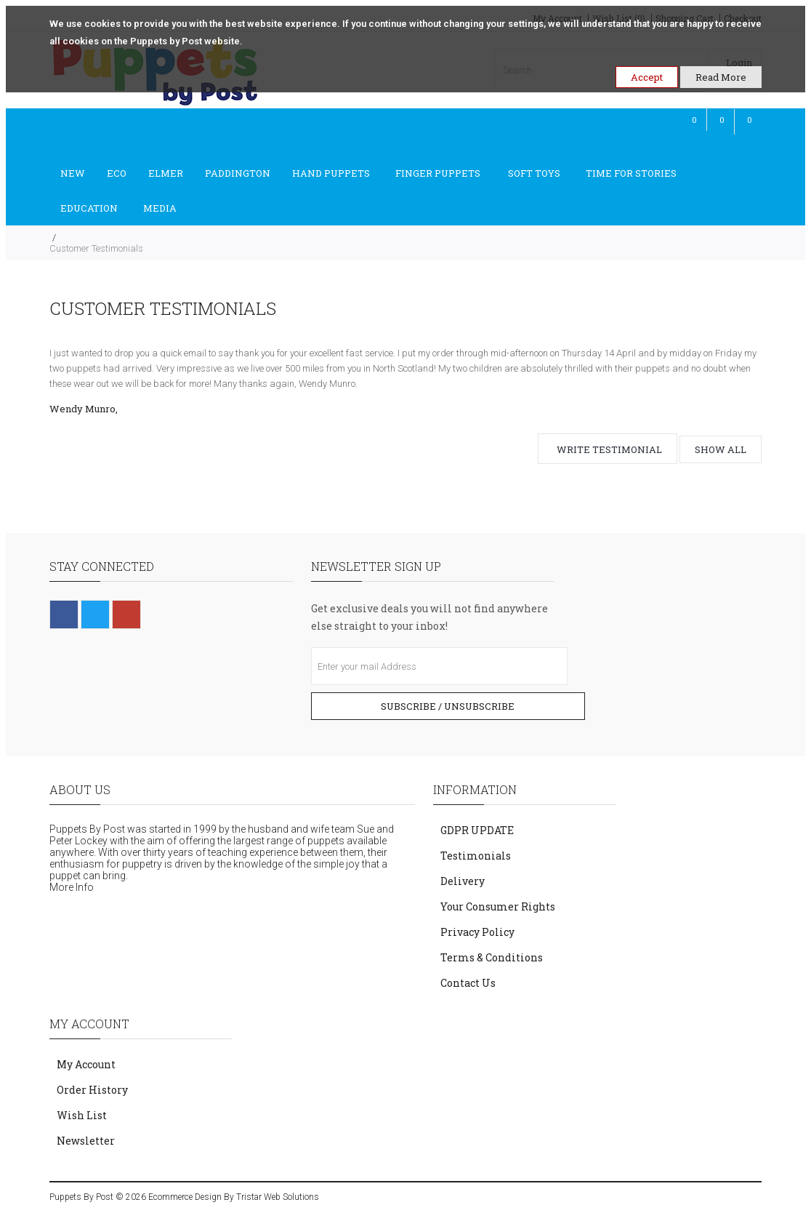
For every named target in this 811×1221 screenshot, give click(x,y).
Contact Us (468, 983)
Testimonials (475, 855)
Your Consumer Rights (497, 906)
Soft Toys (534, 173)
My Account (86, 1064)
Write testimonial (609, 449)
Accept (647, 77)
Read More (720, 77)
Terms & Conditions (491, 957)
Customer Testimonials (96, 248)
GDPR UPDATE (477, 830)
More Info (71, 887)
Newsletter (86, 1141)
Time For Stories (631, 173)
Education (89, 208)
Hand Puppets (331, 173)
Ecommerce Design (185, 1197)
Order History (92, 1090)
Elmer (165, 173)
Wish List (82, 1115)
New (72, 173)
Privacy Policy (477, 932)
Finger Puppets (439, 173)
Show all (720, 449)
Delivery (462, 881)
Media (160, 208)
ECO (116, 173)
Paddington (237, 173)
